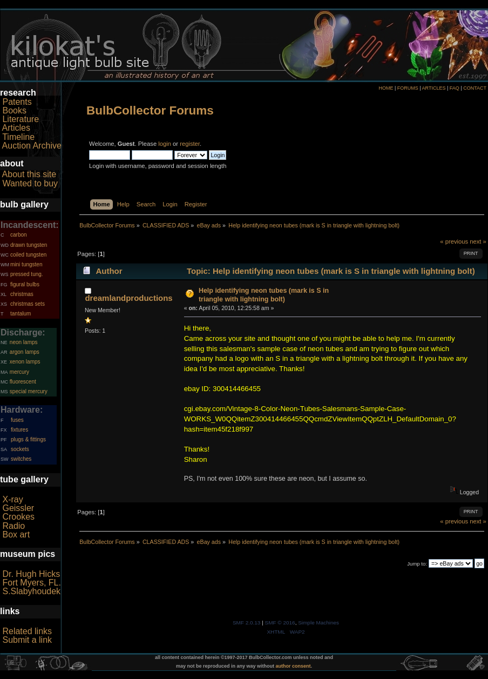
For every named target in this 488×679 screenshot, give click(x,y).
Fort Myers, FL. (31, 582)
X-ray (12, 499)
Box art (16, 534)
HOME (385, 88)
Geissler (18, 508)
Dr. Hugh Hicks (31, 574)
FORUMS (407, 88)
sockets (20, 449)
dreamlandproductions (128, 297)
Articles (16, 127)
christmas (21, 294)
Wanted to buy (30, 183)
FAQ (454, 88)
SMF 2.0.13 (247, 623)
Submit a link (27, 639)
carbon (18, 235)
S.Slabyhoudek (31, 591)
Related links (27, 631)
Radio (13, 525)
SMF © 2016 (280, 623)
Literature (20, 119)
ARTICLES (434, 88)
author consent (293, 666)
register (190, 143)
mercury (19, 372)
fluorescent (23, 382)
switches (21, 459)
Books (14, 110)
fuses (17, 420)
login (164, 143)
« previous (454, 241)
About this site (29, 174)
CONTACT (474, 88)
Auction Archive (32, 145)
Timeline (18, 137)
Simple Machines (318, 623)
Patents (16, 101)
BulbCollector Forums (150, 110)
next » (478, 241)
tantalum (20, 314)
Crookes (18, 516)
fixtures (19, 430)
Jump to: (417, 564)
